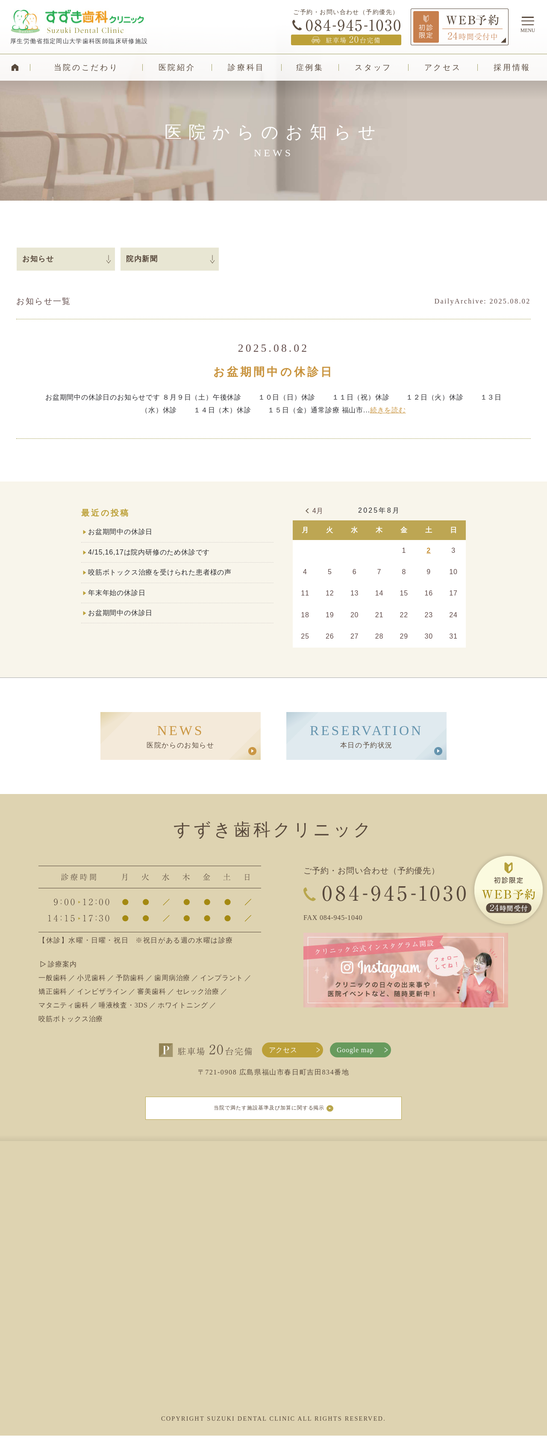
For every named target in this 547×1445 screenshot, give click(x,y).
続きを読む (388, 410)
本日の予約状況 (366, 735)
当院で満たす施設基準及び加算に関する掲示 (273, 1113)
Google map (355, 1050)
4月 (318, 511)
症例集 (310, 67)
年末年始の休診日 (116, 592)
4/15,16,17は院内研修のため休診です (149, 552)
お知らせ (38, 259)
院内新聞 (142, 259)
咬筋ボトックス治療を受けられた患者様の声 (160, 572)
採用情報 (512, 67)
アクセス (443, 67)
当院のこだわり (86, 67)
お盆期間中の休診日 (273, 372)
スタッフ (373, 67)
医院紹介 (177, 67)
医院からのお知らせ (180, 735)
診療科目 (246, 67)
